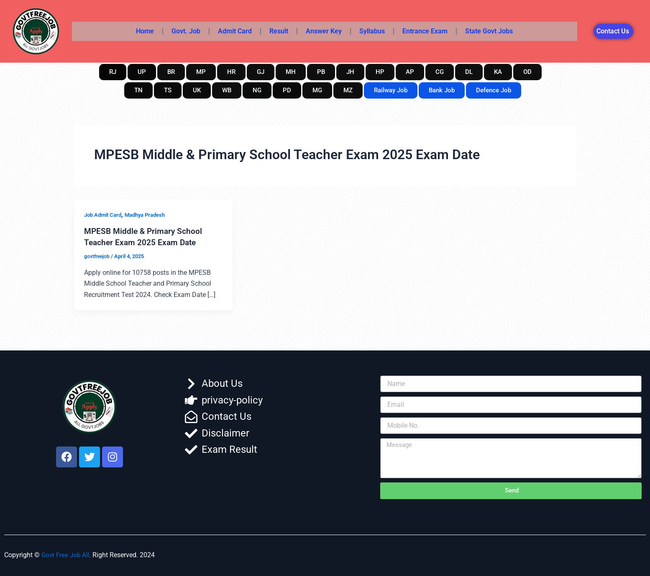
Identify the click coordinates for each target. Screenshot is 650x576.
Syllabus (372, 31)
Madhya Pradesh (150, 214)
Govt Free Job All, (67, 554)
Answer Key (324, 31)
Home (145, 31)
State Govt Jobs (489, 31)
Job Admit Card (104, 214)
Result (278, 31)
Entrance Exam (425, 31)
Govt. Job (185, 31)
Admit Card (235, 31)
